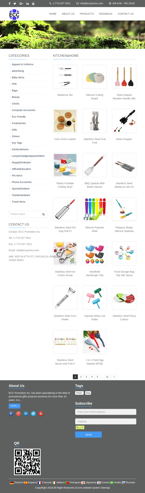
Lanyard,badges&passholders (28, 155)
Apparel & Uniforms (22, 64)
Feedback (105, 13)
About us (68, 13)
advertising (18, 70)
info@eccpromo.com (91, 3)
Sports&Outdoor (21, 188)
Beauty (16, 97)
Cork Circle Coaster (65, 139)
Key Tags (17, 142)
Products (87, 13)
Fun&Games (19, 123)
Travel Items (19, 201)
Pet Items (17, 175)
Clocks (15, 103)
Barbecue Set (65, 95)
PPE (14, 84)
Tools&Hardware (21, 195)
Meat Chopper (124, 139)
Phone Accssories (22, 182)
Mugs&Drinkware (21, 162)
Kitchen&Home (20, 149)
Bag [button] (88, 393)
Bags (15, 90)
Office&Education (21, 169)
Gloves (16, 136)
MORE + (14, 406)
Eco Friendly (19, 116)
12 (107, 376)
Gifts (14, 129)
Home (53, 13)
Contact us (126, 13)
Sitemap (105, 487)
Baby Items (18, 77)
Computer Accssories (23, 110)
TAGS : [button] (79, 393)
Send (88, 434)
